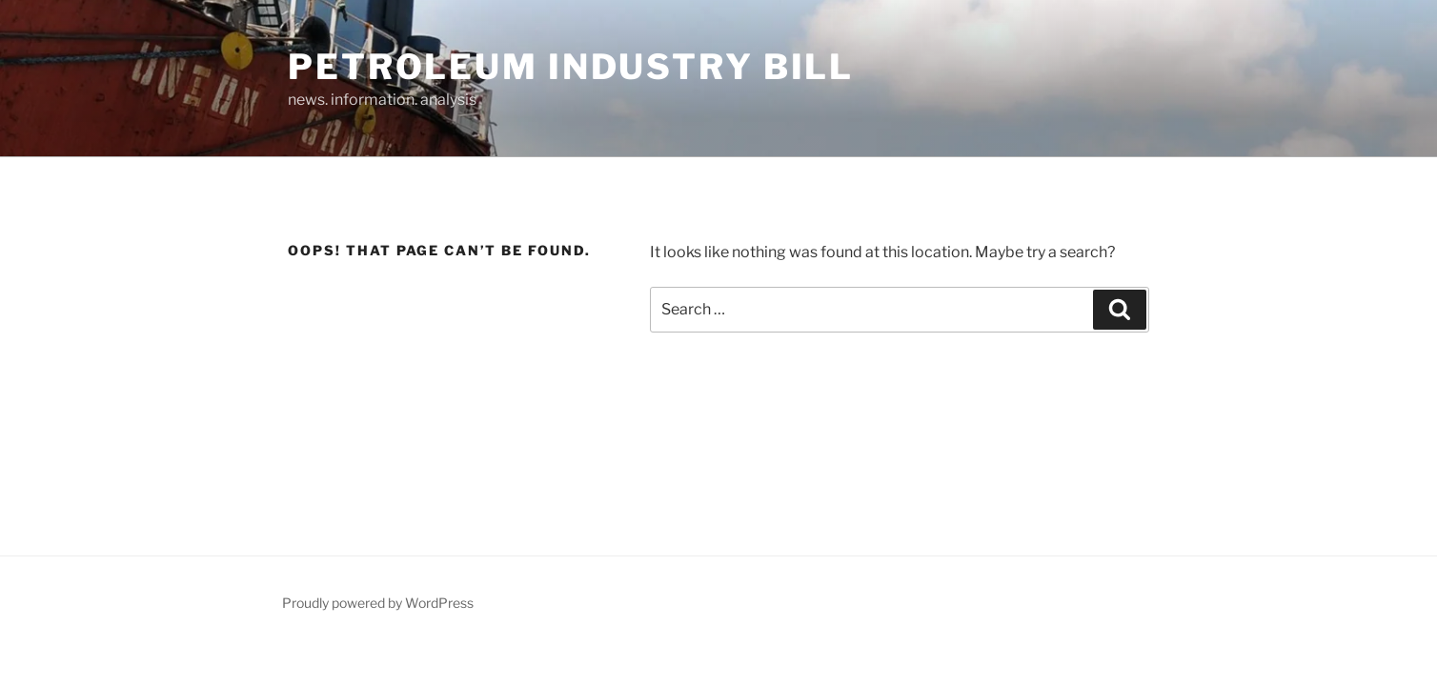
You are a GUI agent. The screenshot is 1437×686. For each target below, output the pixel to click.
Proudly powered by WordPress (378, 603)
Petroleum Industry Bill (571, 67)
